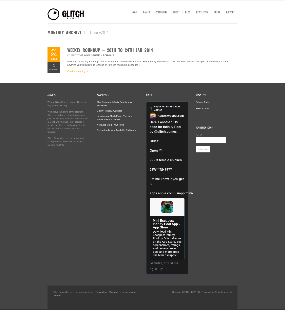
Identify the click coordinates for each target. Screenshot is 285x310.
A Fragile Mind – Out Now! (110, 125)
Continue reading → (77, 71)
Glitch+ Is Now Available (109, 111)
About (176, 12)
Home (134, 12)
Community (161, 12)
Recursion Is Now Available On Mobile (116, 130)
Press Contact (203, 108)
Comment (54, 67)
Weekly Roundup (103, 55)
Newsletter (202, 12)
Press (217, 12)
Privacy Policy (203, 102)
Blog (187, 12)
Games (146, 12)
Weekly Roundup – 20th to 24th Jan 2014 (110, 50)
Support (230, 12)
